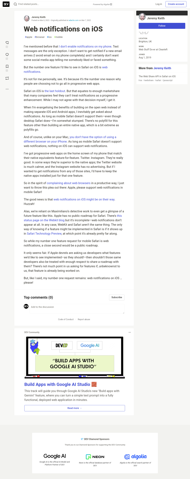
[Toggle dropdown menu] (129, 332)
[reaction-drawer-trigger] (7, 44)
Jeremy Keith (38, 17)
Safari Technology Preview (44, 233)
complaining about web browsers (69, 183)
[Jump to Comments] (7, 56)
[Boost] (7, 78)
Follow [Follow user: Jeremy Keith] (162, 25)
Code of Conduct (66, 319)
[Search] (15, 4)
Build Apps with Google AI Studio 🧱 (60, 384)
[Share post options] (7, 89)
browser (40, 37)
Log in (159, 4)
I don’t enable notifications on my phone (85, 46)
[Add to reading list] (7, 68)
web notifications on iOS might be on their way (84, 199)
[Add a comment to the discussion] (77, 309)
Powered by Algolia (102, 4)
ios (49, 37)
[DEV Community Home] (6, 4)
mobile (58, 37)
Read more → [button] (75, 408)
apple (28, 37)
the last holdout (55, 91)
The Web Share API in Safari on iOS (161, 78)
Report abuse (84, 319)
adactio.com (74, 20)
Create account (176, 4)
